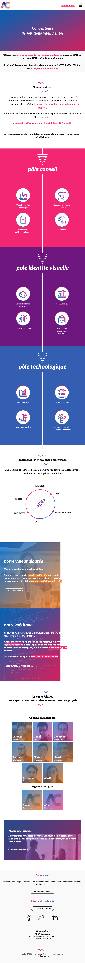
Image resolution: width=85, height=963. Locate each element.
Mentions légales (42, 956)
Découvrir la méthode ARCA (19, 666)
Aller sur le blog (42, 908)
